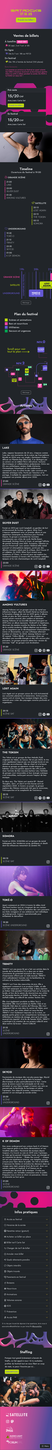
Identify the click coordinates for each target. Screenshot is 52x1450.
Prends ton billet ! (26, 19)
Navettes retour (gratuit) (16, 1230)
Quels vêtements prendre (17, 1259)
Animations (10, 1294)
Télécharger (26, 303)
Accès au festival (13, 1219)
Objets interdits (12, 1265)
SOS (7, 1305)
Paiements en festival (15, 1277)
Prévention (10, 1311)
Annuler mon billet (13, 1253)
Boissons (9, 1282)
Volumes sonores (13, 1300)
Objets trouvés (12, 1271)
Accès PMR (10, 1317)
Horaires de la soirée (15, 1225)
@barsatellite (36, 1326)
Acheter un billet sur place (17, 1236)
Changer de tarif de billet (17, 1248)
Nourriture (10, 1288)
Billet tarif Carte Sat (14, 1242)
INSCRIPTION (12, 1371)
